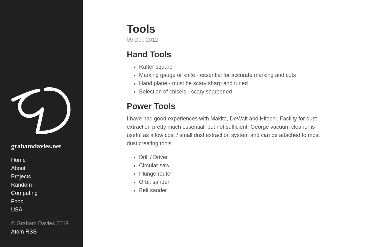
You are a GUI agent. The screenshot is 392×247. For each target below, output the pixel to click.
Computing (24, 193)
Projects (21, 176)
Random (21, 185)
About (18, 168)
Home (18, 160)
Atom (17, 232)
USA (16, 210)
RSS (31, 232)
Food (17, 201)
